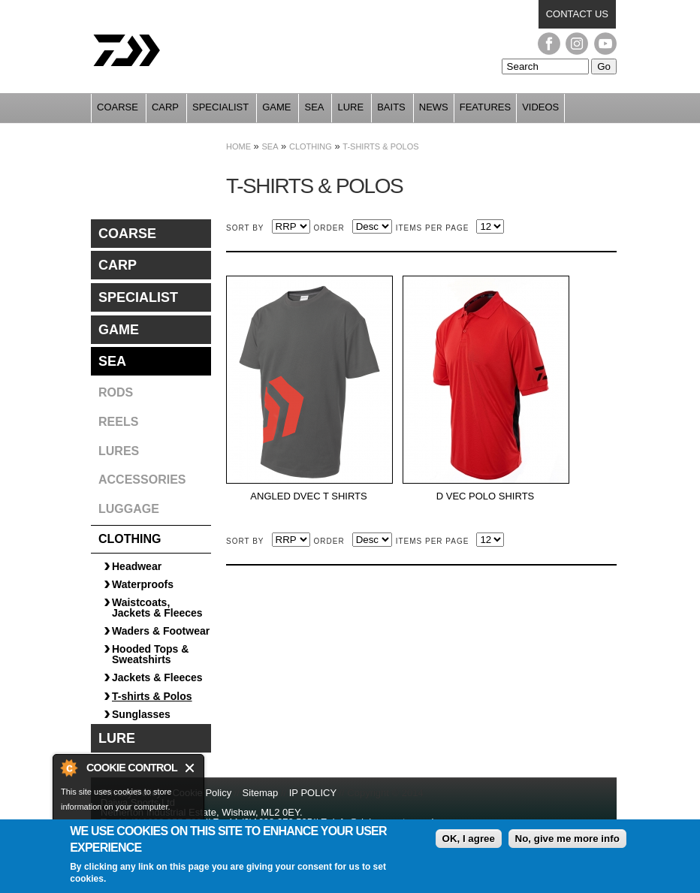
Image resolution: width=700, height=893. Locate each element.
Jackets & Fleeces (157, 677)
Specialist (220, 107)
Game (276, 107)
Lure (350, 107)
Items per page (432, 228)
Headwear (136, 566)
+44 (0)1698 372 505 (267, 822)
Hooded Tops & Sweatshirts (150, 654)
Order (329, 228)
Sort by (245, 228)
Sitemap (261, 792)
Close (190, 768)
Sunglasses (141, 714)
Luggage (128, 508)
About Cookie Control (68, 767)
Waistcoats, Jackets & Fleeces (157, 607)
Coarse (117, 107)
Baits (391, 107)
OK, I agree (468, 846)
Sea (314, 107)
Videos (540, 107)
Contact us (577, 14)
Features (485, 107)
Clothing (310, 146)
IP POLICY (312, 792)
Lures (118, 451)
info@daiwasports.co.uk (384, 822)
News (433, 107)
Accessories (142, 479)
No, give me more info (567, 846)
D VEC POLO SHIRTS (485, 496)
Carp (165, 107)
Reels (118, 421)
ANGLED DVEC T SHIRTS (308, 496)
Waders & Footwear (161, 631)
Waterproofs (142, 584)
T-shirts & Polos (380, 146)
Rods (115, 392)
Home (238, 146)
